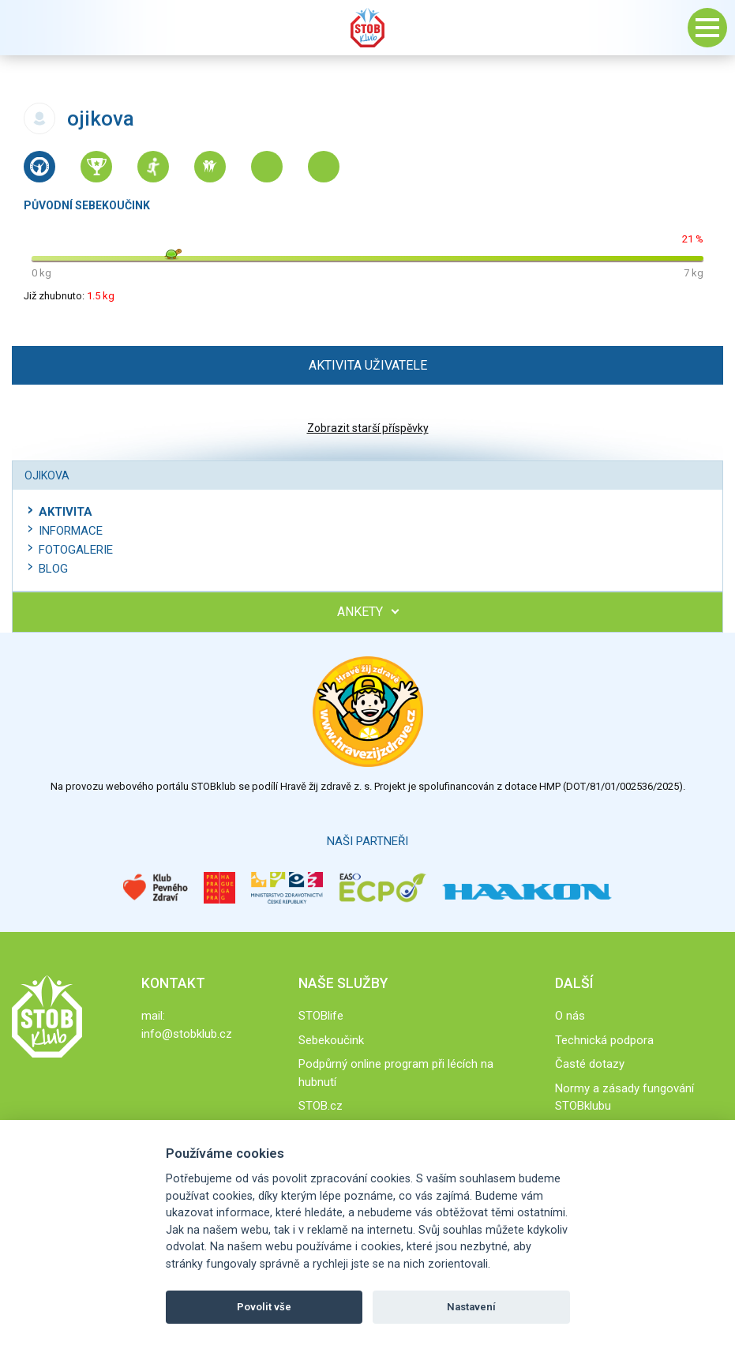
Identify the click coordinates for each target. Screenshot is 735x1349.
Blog (53, 569)
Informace (71, 531)
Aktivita (65, 512)
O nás (570, 1016)
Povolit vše (264, 1307)
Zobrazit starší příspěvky (368, 428)
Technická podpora (604, 1040)
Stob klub (367, 27)
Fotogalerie (76, 550)
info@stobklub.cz (186, 1034)
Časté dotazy (589, 1064)
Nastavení (471, 1307)
